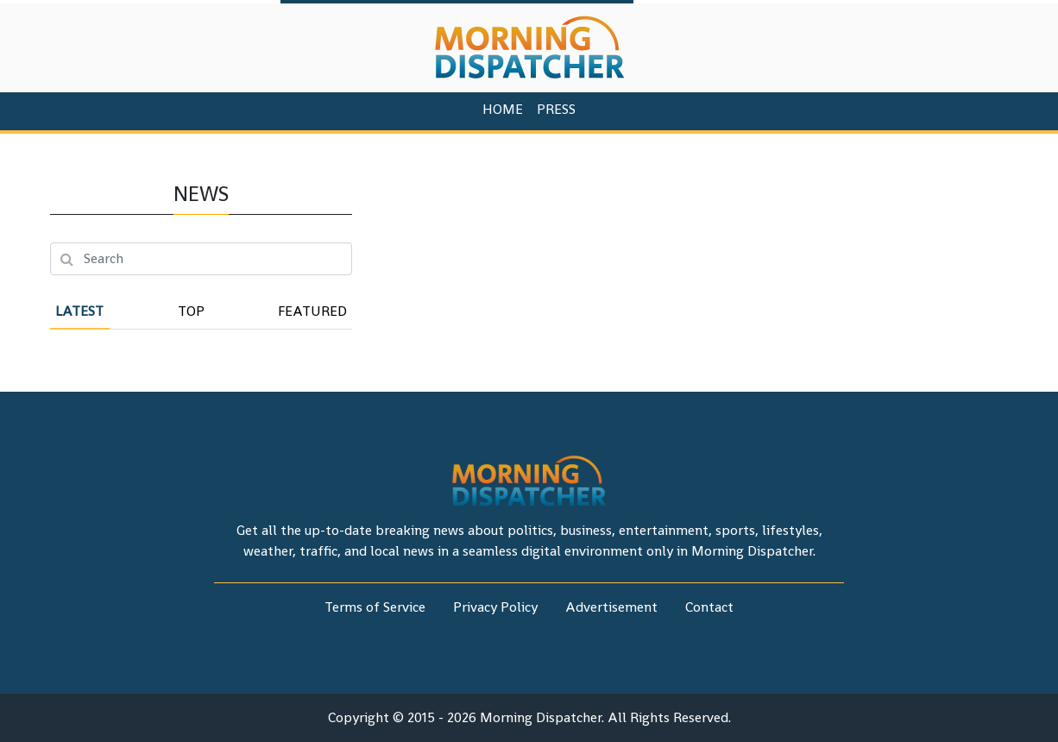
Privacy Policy (495, 607)
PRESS (556, 109)
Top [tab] (191, 311)
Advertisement (611, 607)
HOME (502, 109)
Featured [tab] (312, 311)
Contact (709, 607)
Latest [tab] (79, 311)
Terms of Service (374, 607)
